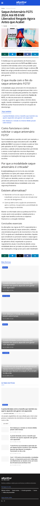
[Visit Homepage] (21, 2)
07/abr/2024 (13, 26)
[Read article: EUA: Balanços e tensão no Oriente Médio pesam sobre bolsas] (20, 307)
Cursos (35, 490)
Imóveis (5, 267)
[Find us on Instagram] (4, 501)
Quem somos (15, 490)
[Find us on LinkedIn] (1, 501)
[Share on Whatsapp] (4, 54)
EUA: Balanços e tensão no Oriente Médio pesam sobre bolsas (18, 315)
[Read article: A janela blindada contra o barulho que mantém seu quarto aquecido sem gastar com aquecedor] (20, 279)
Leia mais (6, 423)
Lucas (5, 26)
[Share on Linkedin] (35, 54)
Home (3, 8)
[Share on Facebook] (27, 54)
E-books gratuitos (26, 490)
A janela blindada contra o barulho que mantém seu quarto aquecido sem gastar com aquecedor (20, 117)
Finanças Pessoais (11, 8)
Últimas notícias (5, 490)
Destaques (6, 296)
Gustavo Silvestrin (9, 413)
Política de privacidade (9, 492)
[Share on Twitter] (20, 54)
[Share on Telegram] (12, 54)
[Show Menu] (2, 3)
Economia (6, 353)
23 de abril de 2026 (8, 290)
